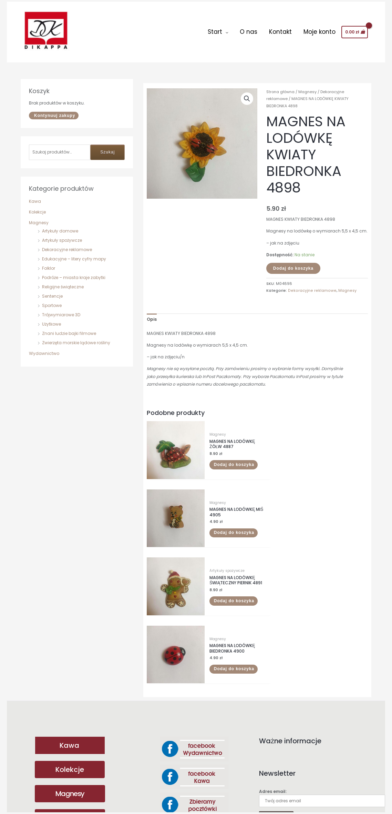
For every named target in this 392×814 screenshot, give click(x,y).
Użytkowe (51, 320)
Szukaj (107, 148)
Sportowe (52, 302)
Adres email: (322, 644)
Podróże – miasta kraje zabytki (73, 274)
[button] (247, 95)
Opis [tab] (152, 315)
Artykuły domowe (60, 227)
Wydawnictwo (44, 350)
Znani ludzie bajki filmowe (69, 329)
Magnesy (39, 219)
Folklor (48, 264)
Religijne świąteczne (63, 283)
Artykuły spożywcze (62, 236)
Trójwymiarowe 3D (61, 311)
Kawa (35, 197)
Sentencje (52, 292)
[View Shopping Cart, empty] (354, 30)
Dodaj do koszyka (293, 264)
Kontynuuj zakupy (54, 111)
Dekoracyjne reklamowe (67, 246)
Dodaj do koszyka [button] (216, 456)
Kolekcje (37, 208)
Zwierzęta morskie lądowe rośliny (76, 339)
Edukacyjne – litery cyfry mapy (74, 255)
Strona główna (280, 88)
